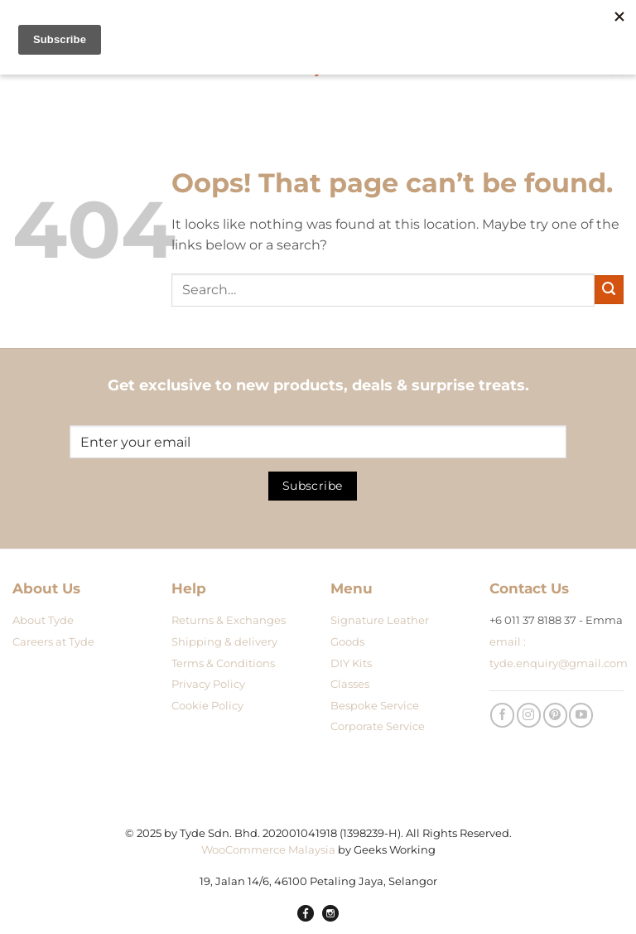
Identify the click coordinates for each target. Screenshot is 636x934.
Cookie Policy (207, 705)
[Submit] (609, 289)
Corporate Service (377, 726)
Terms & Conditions (223, 663)
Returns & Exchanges (228, 620)
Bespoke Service (374, 705)
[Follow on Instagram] (529, 715)
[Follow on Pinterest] (555, 715)
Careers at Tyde (53, 642)
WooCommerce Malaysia (268, 849)
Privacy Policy (208, 684)
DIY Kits (351, 663)
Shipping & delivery (224, 642)
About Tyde (43, 620)
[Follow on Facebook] (502, 715)
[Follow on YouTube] (581, 715)
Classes (349, 684)
